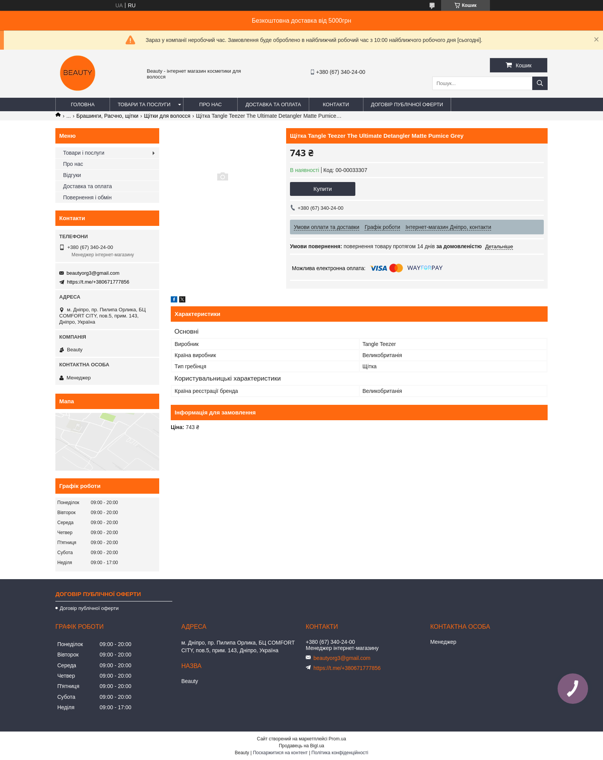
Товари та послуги (144, 104)
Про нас (210, 104)
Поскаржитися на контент (280, 752)
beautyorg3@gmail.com (93, 273)
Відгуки (72, 175)
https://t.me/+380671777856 (98, 282)
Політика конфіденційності (339, 752)
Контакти (336, 104)
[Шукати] (540, 83)
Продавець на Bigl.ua (301, 745)
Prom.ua (337, 739)
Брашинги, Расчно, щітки (107, 116)
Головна (83, 104)
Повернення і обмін (87, 197)
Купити (322, 188)
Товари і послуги (83, 153)
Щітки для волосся (167, 116)
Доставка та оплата (273, 104)
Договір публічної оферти (407, 104)
